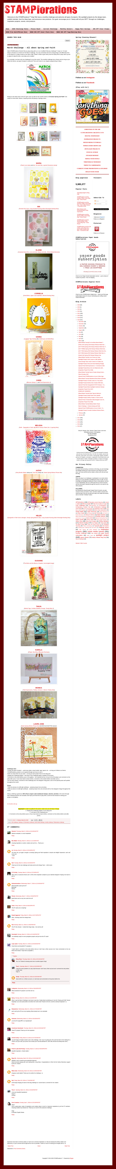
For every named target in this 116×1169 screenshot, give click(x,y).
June (80, 334)
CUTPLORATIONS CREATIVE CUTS (92, 132)
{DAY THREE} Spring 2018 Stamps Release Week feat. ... (92, 348)
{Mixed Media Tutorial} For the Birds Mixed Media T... (91, 342)
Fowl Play (35, 472)
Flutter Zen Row (33, 652)
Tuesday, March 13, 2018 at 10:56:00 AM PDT (29, 943)
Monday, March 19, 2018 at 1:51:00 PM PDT (26, 998)
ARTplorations (80, 502)
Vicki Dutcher (105, 526)
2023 (78, 309)
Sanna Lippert (90, 519)
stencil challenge (80, 539)
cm (12, 850)
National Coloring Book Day (101, 518)
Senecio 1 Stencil (42, 690)
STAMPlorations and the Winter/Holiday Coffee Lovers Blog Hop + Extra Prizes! (83, 221)
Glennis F (14, 831)
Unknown (14, 1018)
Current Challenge (50, 29)
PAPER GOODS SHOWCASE (92, 145)
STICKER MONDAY (92, 155)
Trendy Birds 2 (49, 608)
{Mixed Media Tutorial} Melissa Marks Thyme (89, 404)
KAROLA (38, 650)
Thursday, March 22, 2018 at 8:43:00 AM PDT (35, 1028)
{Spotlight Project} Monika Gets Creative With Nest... (91, 382)
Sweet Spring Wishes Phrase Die (52, 472)
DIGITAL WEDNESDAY (92, 136)
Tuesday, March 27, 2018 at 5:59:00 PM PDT (36, 1048)
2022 (78, 311)
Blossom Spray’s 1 (32, 382)
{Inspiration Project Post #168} (85, 370)
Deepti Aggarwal (16, 915)
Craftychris (14, 988)
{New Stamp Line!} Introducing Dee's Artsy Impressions (82, 210)
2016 (78, 419)
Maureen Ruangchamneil (88, 516)
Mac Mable (14, 840)
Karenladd (14, 934)
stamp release (84, 537)
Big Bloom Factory (38, 427)
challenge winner (104, 527)
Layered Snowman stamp (50, 165)
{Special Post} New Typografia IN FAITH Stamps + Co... (91, 385)
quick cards (90, 535)
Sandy (17, 976)
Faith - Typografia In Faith (26, 427)
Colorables (83, 510)
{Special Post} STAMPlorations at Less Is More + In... (91, 408)
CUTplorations (102, 505)
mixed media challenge (39, 822)
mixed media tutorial (96, 531)
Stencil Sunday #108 (83, 374)
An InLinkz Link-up (12, 804)
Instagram (90, 78)
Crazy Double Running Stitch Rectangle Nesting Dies (56, 517)
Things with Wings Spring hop (94, 524)
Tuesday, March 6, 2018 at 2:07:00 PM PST (28, 872)
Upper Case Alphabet (36, 295)
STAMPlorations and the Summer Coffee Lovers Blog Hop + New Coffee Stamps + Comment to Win (84, 204)
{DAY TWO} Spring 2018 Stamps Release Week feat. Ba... (92, 351)
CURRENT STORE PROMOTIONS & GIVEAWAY (92, 168)
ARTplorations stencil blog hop (95, 502)
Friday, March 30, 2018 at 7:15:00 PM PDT (24, 1080)
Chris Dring (78, 508)
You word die (38, 165)
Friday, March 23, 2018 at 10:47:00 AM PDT (30, 1037)
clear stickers (82, 529)
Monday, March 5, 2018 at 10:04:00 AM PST (27, 831)
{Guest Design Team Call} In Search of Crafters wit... (91, 361)
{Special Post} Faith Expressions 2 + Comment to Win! (91, 365)
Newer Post (10, 1146)
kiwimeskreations (16, 883)
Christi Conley (15, 1037)
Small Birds (27, 295)
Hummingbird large (49, 563)
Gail (13, 863)
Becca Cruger (86, 504)
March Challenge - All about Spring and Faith (89, 406)
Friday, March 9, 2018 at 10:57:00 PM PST (31, 915)
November (81, 323)
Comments (98, 203)
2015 (78, 422)
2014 (78, 424)
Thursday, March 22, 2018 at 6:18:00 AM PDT (31, 976)
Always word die (42, 252)
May (80, 336)
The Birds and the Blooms (31, 563)
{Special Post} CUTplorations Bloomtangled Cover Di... (91, 399)
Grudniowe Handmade (17, 1028)
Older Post (67, 1146)
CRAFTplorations (92, 505)
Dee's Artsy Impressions (100, 510)
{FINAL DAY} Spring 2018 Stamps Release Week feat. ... (92, 344)
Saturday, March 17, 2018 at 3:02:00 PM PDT (31, 966)
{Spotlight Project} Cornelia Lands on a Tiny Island (90, 380)
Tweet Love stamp (26, 165)
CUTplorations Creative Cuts (83, 507)
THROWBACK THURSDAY (92, 162)
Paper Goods (79, 519)
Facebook (90, 83)
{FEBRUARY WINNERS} (84, 391)
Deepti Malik (79, 511)
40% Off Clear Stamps (101, 29)
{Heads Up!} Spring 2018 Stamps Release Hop (89, 355)
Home (7, 29)
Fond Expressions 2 (45, 382)
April (80, 338)
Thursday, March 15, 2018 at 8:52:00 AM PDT (33, 959)
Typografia (97, 526)
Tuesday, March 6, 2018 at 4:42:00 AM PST (24, 863)
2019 (78, 317)
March (80, 340)
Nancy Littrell (89, 518)
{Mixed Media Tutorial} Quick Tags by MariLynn (89, 393)
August (80, 330)
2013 (78, 426)
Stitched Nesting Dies (48, 295)
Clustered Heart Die (23, 252)
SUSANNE (39, 561)
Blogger (71, 1158)
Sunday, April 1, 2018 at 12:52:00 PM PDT (30, 1102)
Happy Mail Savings (82, 29)
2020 (78, 315)
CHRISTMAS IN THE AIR (92, 129)
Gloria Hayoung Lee (104, 511)
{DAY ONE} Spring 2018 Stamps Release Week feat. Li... (92, 353)
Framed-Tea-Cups (24, 208)
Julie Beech (105, 513)
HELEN (39, 516)
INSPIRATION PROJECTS (92, 139)
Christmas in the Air (99, 508)
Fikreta (13, 896)
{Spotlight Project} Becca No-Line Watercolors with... (91, 368)
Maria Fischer (101, 514)
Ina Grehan (89, 513)
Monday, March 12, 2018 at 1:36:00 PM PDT (25, 924)
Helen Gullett (81, 513)
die (34, 165)
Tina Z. (17, 966)
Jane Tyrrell (97, 513)
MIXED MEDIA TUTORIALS (92, 142)
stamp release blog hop (99, 537)
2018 (78, 319)
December (81, 321)
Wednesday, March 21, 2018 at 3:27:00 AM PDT (30, 1009)
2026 (78, 305)
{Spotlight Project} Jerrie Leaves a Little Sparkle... (90, 359)
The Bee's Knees (80, 524)
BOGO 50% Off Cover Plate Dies (42, 32)
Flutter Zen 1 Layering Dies (51, 427)
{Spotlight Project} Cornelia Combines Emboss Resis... (91, 410)
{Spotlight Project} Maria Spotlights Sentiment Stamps (91, 387)
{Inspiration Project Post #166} (85, 401)
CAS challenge (14, 822)
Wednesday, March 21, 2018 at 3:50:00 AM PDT (28, 1018)
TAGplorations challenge (58, 822)
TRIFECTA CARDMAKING (92, 165)
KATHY (39, 470)
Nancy (13, 998)
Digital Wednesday (92, 511)
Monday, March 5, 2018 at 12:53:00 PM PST (24, 850)
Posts (97, 201)
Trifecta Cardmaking (87, 525)
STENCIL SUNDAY (92, 152)
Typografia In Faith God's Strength (17, 517)
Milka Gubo (14, 1070)
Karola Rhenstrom (80, 514)
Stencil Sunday (83, 523)
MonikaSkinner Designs (80, 518)
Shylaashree (15, 1009)
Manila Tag (27, 608)
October (81, 325)
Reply (13, 835)
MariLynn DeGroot (90, 514)
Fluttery (35, 690)
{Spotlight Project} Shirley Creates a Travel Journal (90, 397)
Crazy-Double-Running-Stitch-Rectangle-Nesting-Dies (44, 208)
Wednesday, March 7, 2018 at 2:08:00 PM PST (27, 896)
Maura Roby (78, 516)
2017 (78, 417)
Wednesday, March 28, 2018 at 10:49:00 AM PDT (30, 1070)
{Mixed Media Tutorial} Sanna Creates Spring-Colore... (91, 372)
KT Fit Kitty (14, 872)
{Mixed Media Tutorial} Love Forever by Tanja (89, 357)
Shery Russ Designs (91, 521)
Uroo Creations (15, 1102)
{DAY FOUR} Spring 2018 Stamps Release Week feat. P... (92, 346)
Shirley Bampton (104, 521)
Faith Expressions (28, 690)
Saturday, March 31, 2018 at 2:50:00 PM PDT (26, 1090)
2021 (78, 313)
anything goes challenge (83, 527)
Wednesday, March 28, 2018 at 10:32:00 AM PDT (29, 1058)
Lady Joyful (15, 943)
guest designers (93, 529)
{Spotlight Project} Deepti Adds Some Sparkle (89, 395)
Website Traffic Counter (81, 543)
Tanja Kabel (103, 523)
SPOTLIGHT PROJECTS (92, 149)
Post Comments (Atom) (19, 1148)
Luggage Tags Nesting (30, 339)
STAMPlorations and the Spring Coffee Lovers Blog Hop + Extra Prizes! (83, 216)
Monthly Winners (66, 29)
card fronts (93, 527)
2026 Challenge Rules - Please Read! (26, 29)
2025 (78, 307)
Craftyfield (89, 510)
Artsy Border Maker (21, 472)
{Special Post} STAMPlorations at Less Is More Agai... (91, 376)
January (81, 415)
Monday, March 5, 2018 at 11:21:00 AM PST (28, 840)
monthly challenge (49, 822)
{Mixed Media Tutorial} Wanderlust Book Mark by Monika (92, 378)
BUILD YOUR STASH (92, 171)
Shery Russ (19, 959)
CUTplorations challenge (28, 822)
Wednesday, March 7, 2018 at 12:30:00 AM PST (32, 883)
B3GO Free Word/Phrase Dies (16, 32)
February (81, 413)
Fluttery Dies (51, 690)
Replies (15, 956)
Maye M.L (14, 1058)
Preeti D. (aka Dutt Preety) (18, 1048)
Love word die (33, 252)
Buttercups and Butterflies (46, 339)
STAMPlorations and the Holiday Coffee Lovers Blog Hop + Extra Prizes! (83, 198)
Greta (13, 905)
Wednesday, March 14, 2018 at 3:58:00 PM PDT (29, 988)
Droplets (40, 563)
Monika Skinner (100, 516)
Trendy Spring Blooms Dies (33, 517)
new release (94, 533)
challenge (20, 822)
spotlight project (102, 535)
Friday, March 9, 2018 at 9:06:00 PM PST (25, 905)
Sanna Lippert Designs (101, 519)
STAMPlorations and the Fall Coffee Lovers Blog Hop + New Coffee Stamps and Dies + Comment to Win (84, 228)
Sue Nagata (95, 523)
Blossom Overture (44, 652)
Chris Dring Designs (88, 508)
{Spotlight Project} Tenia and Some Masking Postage (91, 363)
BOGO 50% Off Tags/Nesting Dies (69, 32)
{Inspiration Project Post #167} (85, 389)
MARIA (38, 163)
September (81, 328)
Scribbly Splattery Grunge (38, 608)
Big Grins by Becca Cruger (100, 504)
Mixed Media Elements (53, 252)
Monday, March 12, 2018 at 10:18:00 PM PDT (28, 934)
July (80, 332)
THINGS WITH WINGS (92, 158)
